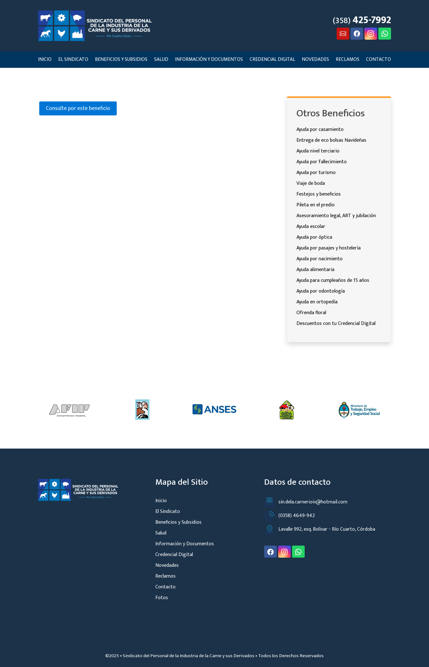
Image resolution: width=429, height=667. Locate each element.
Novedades (315, 59)
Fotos (161, 597)
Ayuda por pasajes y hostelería (328, 248)
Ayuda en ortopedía (317, 302)
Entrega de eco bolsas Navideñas (331, 140)
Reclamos (347, 59)
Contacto (378, 59)
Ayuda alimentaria (315, 269)
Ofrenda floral (311, 312)
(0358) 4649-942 (289, 515)
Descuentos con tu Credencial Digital (336, 323)
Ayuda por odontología (320, 291)
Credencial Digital (272, 59)
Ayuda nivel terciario (317, 151)
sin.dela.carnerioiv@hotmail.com (305, 502)
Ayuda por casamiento (320, 129)
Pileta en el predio (315, 205)
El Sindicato (73, 59)
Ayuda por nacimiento (319, 259)
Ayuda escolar (310, 226)
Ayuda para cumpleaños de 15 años (332, 280)
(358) (362, 20)
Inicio (45, 59)
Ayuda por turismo (316, 172)
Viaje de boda (310, 183)
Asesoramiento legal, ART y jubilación (336, 215)
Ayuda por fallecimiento (321, 162)
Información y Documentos (209, 59)
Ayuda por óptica (314, 237)
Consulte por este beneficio (78, 108)
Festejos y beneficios (318, 194)
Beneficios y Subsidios (121, 59)
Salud (161, 59)
